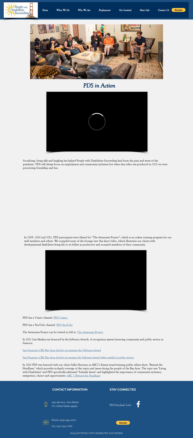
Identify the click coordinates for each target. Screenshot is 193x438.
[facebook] (138, 404)
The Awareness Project (90, 332)
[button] (63, 11)
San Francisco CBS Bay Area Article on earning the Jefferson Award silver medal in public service (78, 357)
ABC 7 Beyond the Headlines (83, 375)
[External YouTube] (95, 280)
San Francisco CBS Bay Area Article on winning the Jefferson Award (62, 350)
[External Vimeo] (96, 121)
